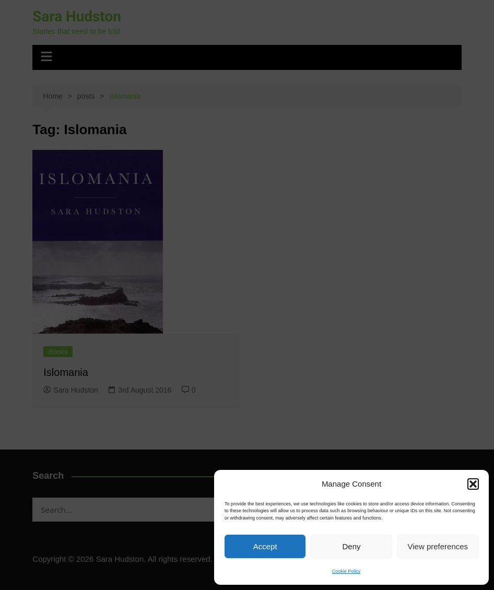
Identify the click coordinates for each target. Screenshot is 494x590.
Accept (265, 546)
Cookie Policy (346, 571)
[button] (473, 484)
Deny (351, 546)
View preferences (438, 546)
